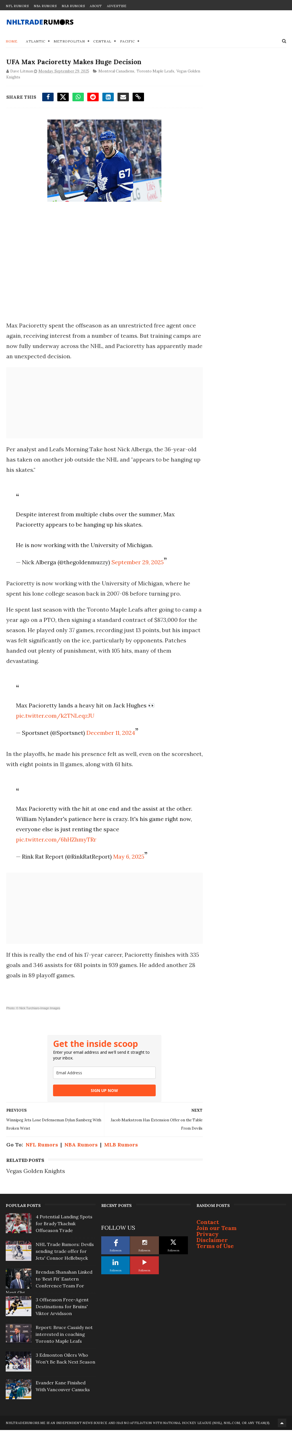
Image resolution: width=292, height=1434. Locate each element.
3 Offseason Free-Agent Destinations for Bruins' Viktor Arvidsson (62, 1311)
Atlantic (35, 41)
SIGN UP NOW (99, 1101)
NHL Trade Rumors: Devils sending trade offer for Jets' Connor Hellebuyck (65, 1255)
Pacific (127, 41)
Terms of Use (215, 1250)
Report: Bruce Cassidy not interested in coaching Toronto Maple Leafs (64, 1338)
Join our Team (216, 1232)
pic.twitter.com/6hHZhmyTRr (55, 850)
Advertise (117, 6)
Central (102, 41)
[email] (99, 1083)
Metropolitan (69, 41)
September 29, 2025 (137, 562)
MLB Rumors (73, 6)
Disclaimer (212, 1244)
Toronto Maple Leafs (155, 71)
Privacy (207, 1238)
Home (11, 41)
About (96, 6)
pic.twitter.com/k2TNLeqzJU (54, 716)
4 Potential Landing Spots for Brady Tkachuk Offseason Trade (64, 1228)
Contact (207, 1226)
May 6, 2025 (127, 867)
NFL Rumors (17, 6)
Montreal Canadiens (116, 71)
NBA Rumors (45, 6)
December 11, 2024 (110, 733)
